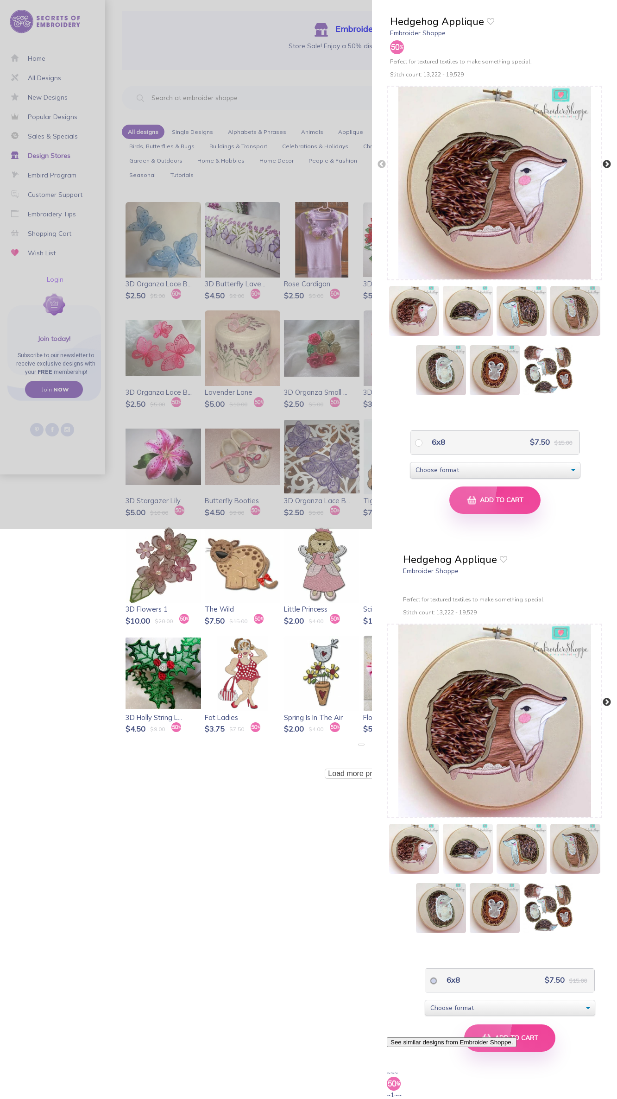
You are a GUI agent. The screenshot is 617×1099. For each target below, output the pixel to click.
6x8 (437, 442)
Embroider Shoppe (418, 33)
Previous (381, 164)
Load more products (361, 773)
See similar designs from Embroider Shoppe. (451, 1042)
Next (606, 164)
